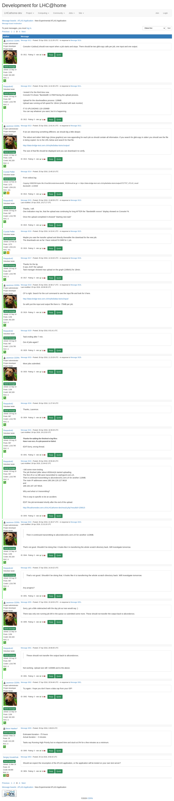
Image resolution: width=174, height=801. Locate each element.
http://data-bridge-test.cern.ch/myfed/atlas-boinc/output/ (46, 145)
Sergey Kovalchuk (10, 757)
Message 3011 (26, 40)
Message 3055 (26, 602)
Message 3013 (26, 126)
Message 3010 (75, 40)
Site (81, 13)
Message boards (9, 21)
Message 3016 (26, 231)
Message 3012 (26, 86)
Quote (59, 55)
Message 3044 (26, 522)
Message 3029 (26, 331)
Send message (9, 67)
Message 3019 (26, 285)
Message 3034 (26, 403)
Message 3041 (26, 430)
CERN (90, 798)
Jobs (72, 13)
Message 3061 (26, 648)
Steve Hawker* (11, 728)
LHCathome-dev (13, 13)
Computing (43, 13)
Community (59, 13)
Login (165, 13)
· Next (23, 31)
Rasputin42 (8, 86)
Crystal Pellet (9, 172)
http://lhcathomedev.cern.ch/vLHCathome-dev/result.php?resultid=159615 (54, 508)
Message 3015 (26, 200)
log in (29, 28)
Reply (51, 55)
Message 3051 (26, 568)
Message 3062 (26, 682)
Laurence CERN (12, 41)
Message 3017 (26, 258)
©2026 (87, 798)
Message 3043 (26, 461)
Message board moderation (12, 23)
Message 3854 (26, 757)
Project (30, 13)
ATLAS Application (25, 21)
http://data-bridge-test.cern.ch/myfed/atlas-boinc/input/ (46, 299)
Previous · (6, 31)
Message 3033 (26, 357)
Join (157, 13)
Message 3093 (26, 728)
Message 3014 (26, 172)
